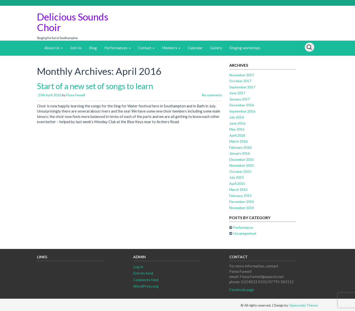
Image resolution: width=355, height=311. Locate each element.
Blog (93, 48)
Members (171, 48)
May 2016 (236, 129)
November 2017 (241, 75)
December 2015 (241, 159)
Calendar (195, 48)
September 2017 (242, 87)
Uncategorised (244, 233)
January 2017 (239, 99)
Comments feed (146, 280)
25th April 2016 (49, 95)
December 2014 (241, 201)
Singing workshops (245, 48)
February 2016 (240, 147)
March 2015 (238, 189)
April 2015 (237, 183)
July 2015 (236, 177)
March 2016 (238, 141)
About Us (53, 48)
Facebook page (241, 289)
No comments (212, 95)
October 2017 (240, 81)
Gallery (216, 48)
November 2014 (241, 208)
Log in (138, 266)
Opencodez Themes (303, 305)
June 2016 (237, 123)
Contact (146, 48)
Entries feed (143, 273)
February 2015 (240, 196)
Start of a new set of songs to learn (95, 86)
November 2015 (241, 165)
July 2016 (236, 117)
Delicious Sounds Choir (72, 22)
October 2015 (240, 171)
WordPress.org (146, 286)
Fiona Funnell (75, 95)
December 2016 (241, 105)
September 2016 (242, 111)
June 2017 (237, 93)
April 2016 (237, 135)
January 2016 (239, 153)
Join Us (76, 48)
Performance (243, 227)
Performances (117, 48)
